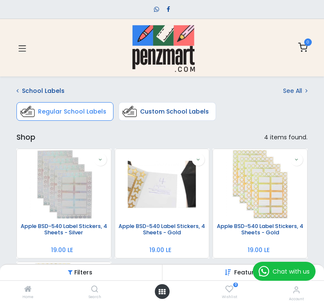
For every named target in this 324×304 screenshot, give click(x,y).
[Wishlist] (229, 289)
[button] (248, 272)
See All (295, 91)
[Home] (28, 289)
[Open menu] (162, 292)
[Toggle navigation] (22, 48)
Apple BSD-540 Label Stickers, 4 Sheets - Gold (162, 229)
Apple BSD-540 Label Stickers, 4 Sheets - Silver (64, 229)
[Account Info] (296, 290)
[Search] (95, 289)
